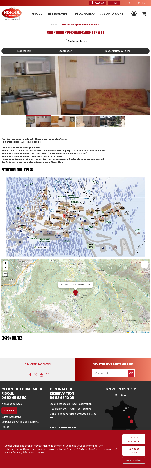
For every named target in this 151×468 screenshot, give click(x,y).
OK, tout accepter (133, 439)
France (110, 389)
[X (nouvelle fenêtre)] (35, 374)
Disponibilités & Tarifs (117, 51)
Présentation (23, 51)
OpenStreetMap (143, 332)
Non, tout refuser (133, 450)
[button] (144, 14)
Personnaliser (134, 460)
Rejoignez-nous (37, 363)
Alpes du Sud (127, 389)
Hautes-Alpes (122, 395)
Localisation (65, 51)
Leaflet (130, 332)
